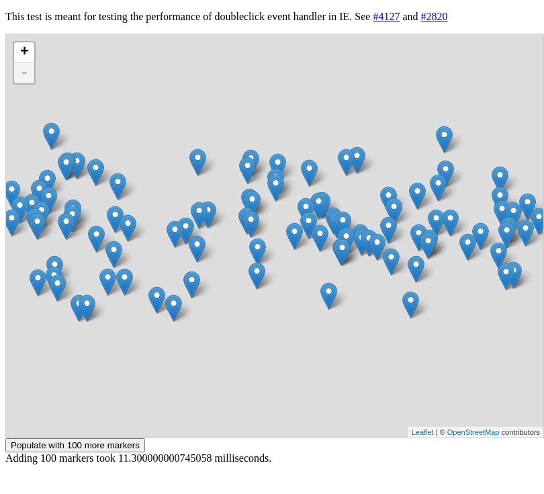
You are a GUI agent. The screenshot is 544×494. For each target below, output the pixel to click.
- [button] (24, 73)
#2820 (433, 16)
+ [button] (24, 52)
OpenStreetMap (473, 432)
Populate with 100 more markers (75, 445)
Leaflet (423, 432)
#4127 (386, 16)
